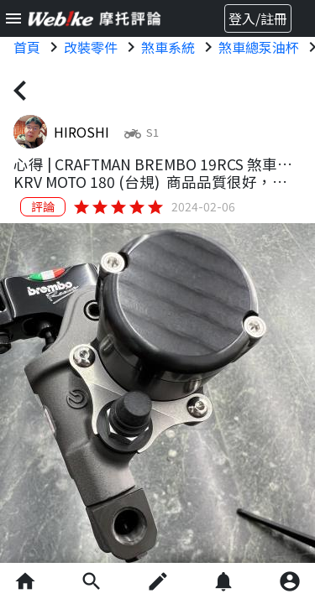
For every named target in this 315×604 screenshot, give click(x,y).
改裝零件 (91, 47)
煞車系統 (168, 47)
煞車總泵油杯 (258, 47)
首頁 (26, 47)
